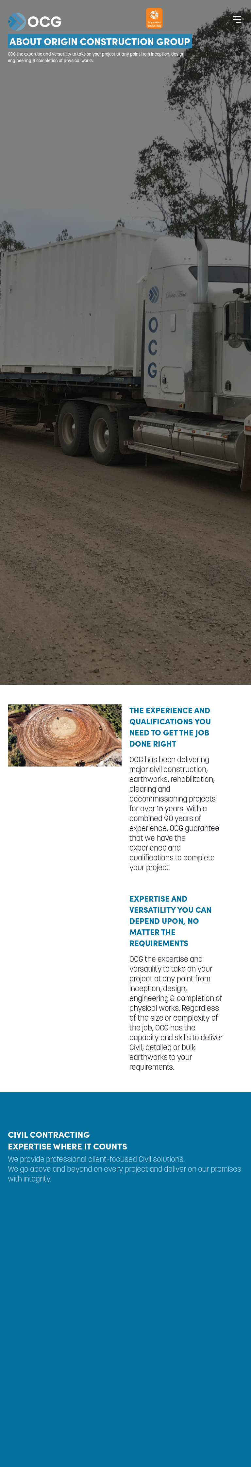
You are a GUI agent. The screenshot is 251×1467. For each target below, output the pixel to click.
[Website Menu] (236, 19)
